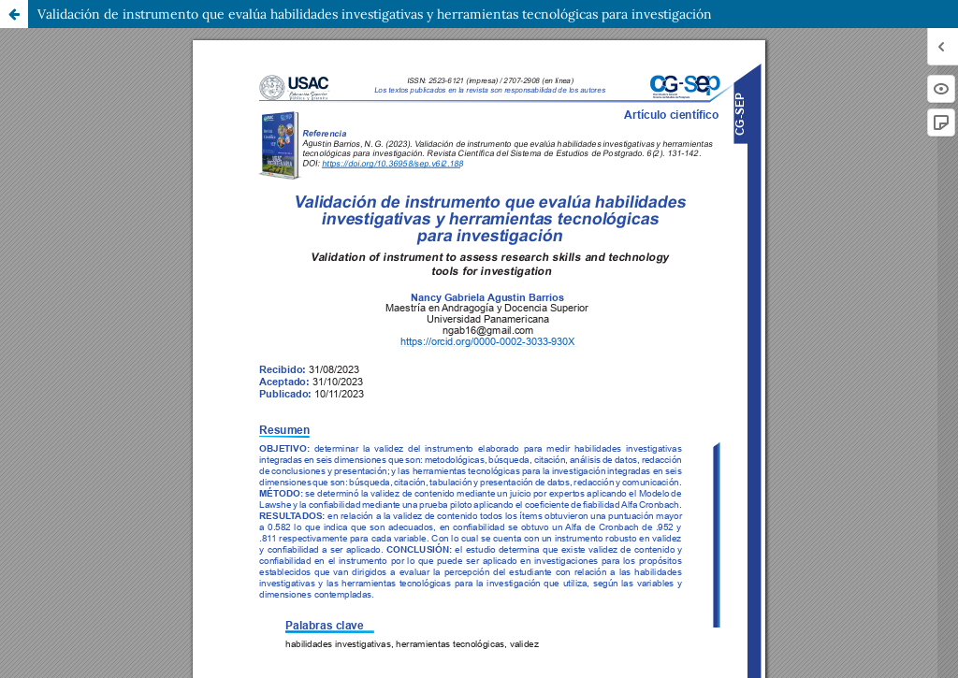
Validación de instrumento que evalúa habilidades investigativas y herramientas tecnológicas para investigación (374, 14)
